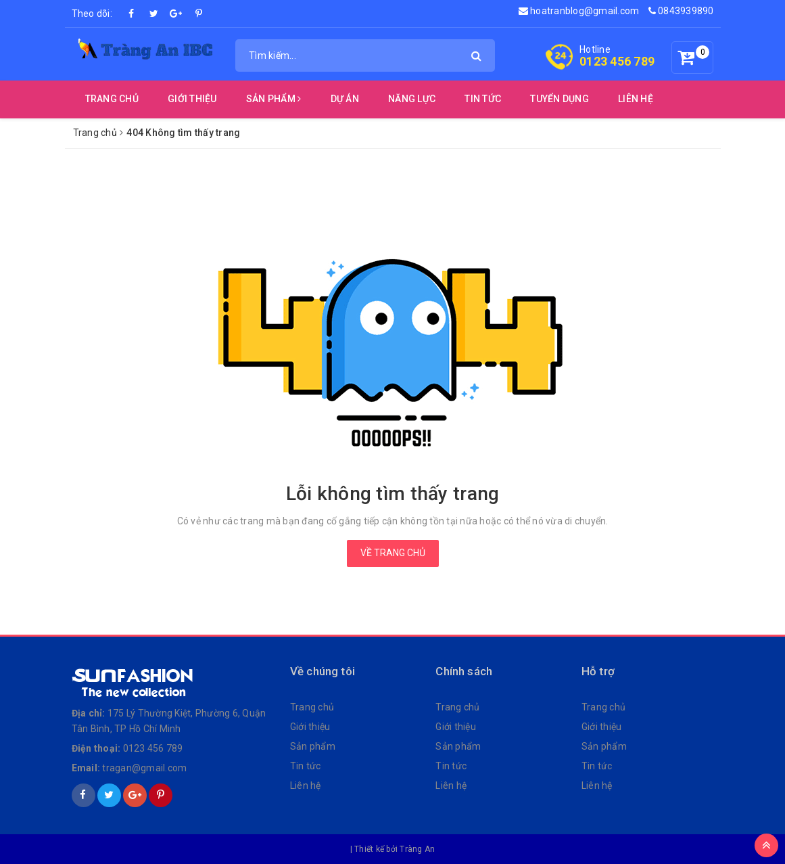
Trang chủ (112, 98)
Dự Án (345, 98)
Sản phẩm (312, 746)
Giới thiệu (192, 98)
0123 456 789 (617, 61)
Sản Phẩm (274, 98)
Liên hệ (305, 785)
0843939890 (681, 10)
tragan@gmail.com (144, 768)
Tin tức (305, 765)
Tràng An (417, 849)
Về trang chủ (392, 552)
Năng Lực (411, 98)
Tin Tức (483, 98)
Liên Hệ (635, 98)
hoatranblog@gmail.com (579, 10)
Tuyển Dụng (559, 98)
